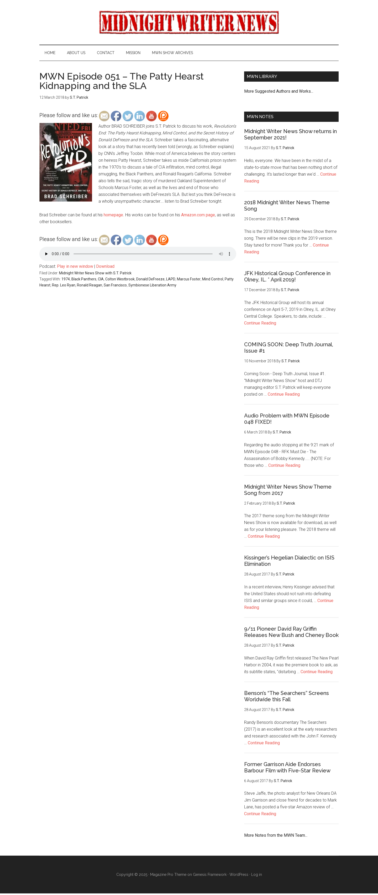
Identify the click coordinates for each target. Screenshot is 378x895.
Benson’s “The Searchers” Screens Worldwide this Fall (286, 697)
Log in (256, 876)
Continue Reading (260, 324)
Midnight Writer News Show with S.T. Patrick (95, 275)
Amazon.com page (198, 216)
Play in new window (75, 267)
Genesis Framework (210, 876)
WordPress (238, 876)
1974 (65, 281)
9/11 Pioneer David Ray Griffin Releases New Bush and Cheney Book (291, 633)
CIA (101, 281)
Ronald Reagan (89, 286)
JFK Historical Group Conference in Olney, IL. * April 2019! (287, 278)
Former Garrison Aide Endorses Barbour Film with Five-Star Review (287, 768)
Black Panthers (83, 281)
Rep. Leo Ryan (63, 286)
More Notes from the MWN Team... (275, 836)
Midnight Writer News (189, 22)
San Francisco (115, 286)
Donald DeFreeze (150, 281)
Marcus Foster (189, 281)
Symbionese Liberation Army (152, 286)
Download (105, 267)
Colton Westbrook (120, 281)
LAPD (170, 281)
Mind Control (212, 281)
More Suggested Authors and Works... (278, 92)
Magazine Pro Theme (168, 876)
